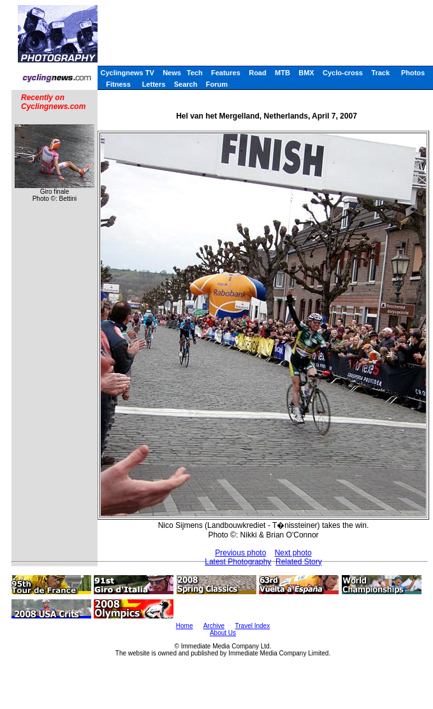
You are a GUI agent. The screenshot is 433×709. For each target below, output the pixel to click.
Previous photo (240, 552)
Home (184, 625)
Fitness (118, 84)
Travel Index (252, 625)
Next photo (293, 552)
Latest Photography (238, 561)
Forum (217, 84)
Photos (413, 73)
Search (186, 84)
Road (258, 73)
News (172, 73)
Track (380, 73)
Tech (195, 73)
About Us (223, 632)
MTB (282, 73)
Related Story (298, 561)
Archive (213, 625)
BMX (306, 73)
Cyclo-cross (343, 73)
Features (225, 73)
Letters (154, 84)
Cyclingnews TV (127, 73)
